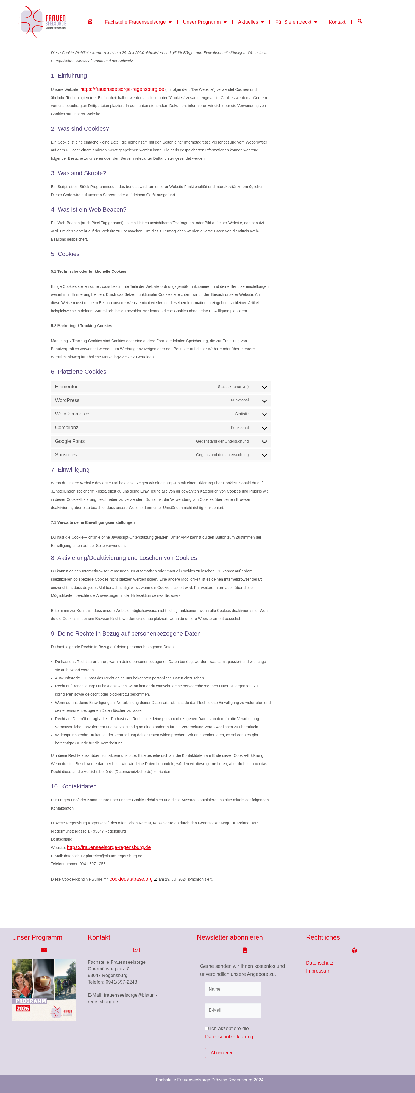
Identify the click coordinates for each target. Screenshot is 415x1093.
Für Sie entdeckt (296, 22)
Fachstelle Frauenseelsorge (138, 22)
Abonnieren (222, 1052)
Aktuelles (251, 22)
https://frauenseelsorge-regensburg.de (122, 113)
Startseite (65, 63)
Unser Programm (205, 22)
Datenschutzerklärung (229, 1036)
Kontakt (337, 22)
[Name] (233, 989)
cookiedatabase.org (131, 903)
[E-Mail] (233, 1010)
